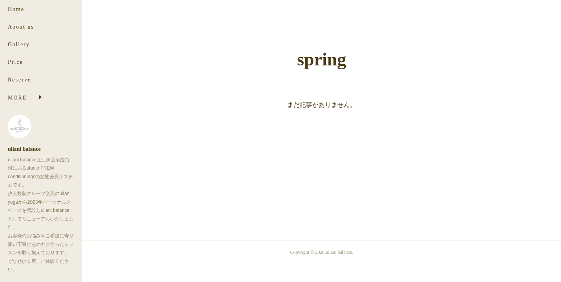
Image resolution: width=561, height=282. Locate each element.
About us (21, 27)
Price (15, 62)
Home (16, 9)
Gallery (19, 44)
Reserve (19, 80)
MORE (17, 98)
